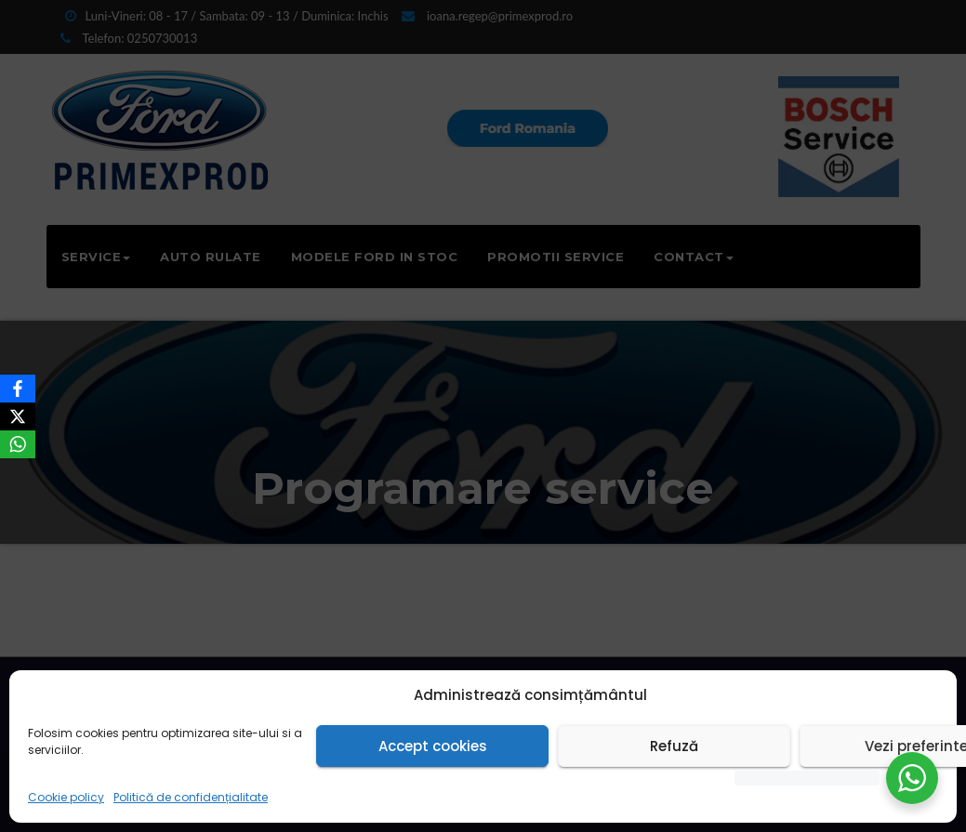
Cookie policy (66, 797)
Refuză (674, 746)
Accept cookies (432, 746)
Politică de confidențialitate (190, 797)
